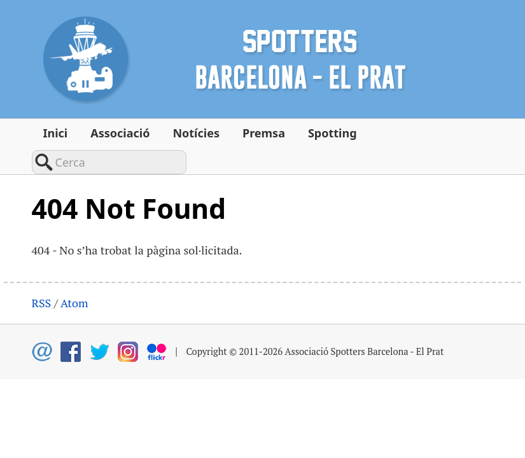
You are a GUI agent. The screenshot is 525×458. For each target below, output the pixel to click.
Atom (74, 276)
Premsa (263, 133)
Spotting (332, 133)
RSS (42, 276)
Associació (120, 133)
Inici (55, 133)
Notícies (196, 133)
